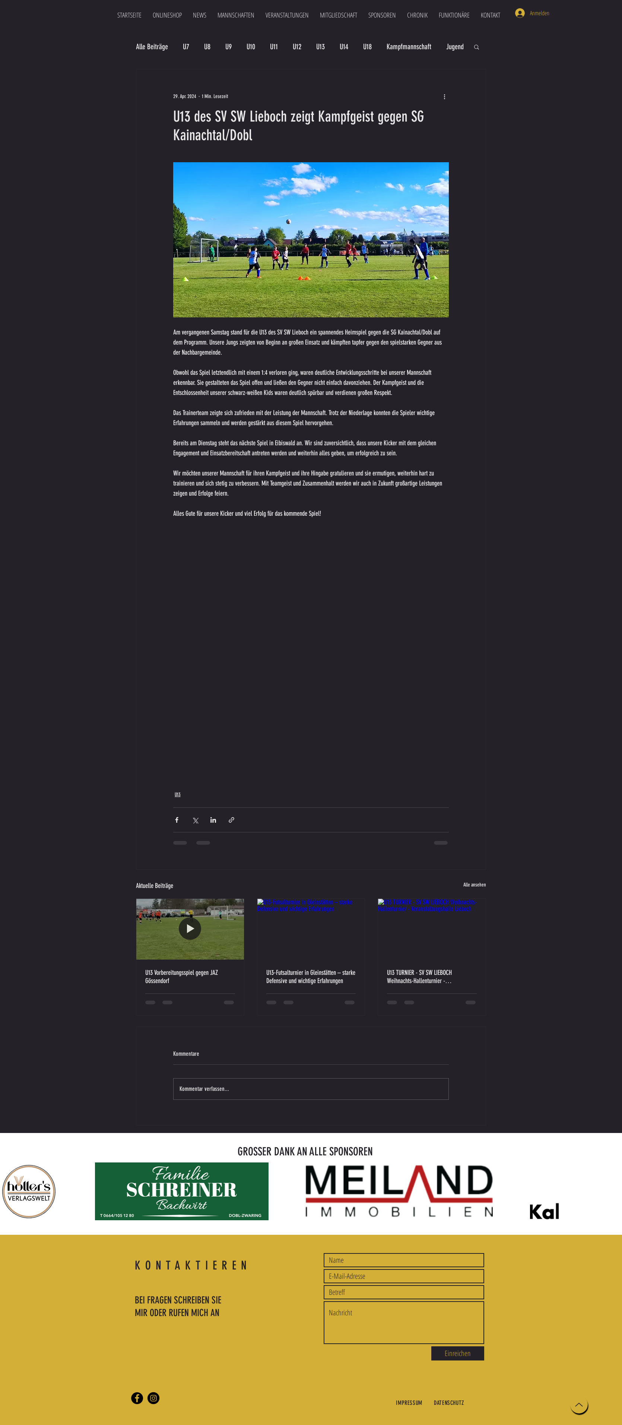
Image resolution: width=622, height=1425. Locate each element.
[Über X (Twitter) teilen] (195, 819)
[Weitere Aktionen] (444, 96)
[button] (236, 15)
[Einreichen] (457, 1353)
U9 (228, 46)
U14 (344, 46)
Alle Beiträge (152, 46)
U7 (186, 46)
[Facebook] (137, 1398)
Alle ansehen (474, 885)
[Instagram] (153, 1398)
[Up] (579, 1404)
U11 (274, 46)
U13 (320, 46)
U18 (367, 46)
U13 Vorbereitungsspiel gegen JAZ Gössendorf (181, 977)
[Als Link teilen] (231, 819)
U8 (207, 46)
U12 (297, 46)
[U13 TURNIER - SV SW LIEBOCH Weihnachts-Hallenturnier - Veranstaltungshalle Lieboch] (432, 929)
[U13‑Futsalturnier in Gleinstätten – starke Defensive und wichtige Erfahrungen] (311, 929)
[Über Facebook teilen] (176, 819)
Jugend (455, 46)
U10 (251, 46)
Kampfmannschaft (409, 46)
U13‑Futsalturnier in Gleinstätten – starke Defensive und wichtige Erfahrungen (310, 977)
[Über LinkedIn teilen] (213, 819)
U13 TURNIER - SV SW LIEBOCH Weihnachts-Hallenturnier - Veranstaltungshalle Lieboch (419, 977)
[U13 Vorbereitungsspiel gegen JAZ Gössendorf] (190, 929)
